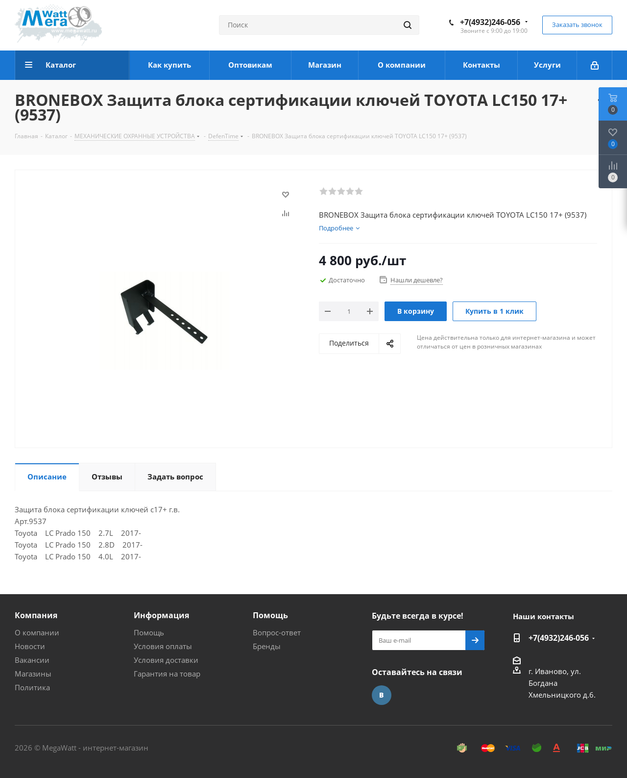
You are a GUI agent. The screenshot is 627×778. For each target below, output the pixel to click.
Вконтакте (381, 695)
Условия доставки (166, 660)
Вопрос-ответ (277, 632)
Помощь (149, 632)
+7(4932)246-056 (490, 22)
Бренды (267, 646)
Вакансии (32, 660)
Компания (36, 615)
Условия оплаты (163, 646)
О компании (37, 632)
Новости (30, 646)
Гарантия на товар (167, 673)
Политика (32, 687)
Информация (161, 615)
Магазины (33, 673)
